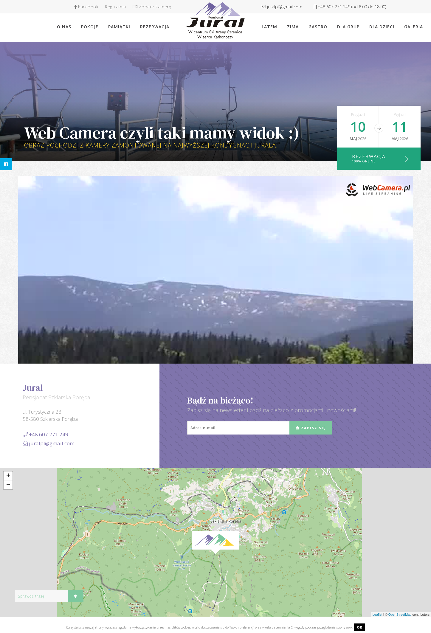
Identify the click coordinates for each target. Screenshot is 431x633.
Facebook (86, 7)
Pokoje (89, 27)
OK (359, 627)
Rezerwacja (380, 158)
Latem (269, 27)
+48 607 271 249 (350, 7)
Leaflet (377, 614)
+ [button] (8, 475)
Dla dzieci (381, 27)
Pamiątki (119, 27)
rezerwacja (154, 27)
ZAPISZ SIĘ (311, 428)
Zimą (293, 27)
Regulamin (115, 7)
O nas (64, 27)
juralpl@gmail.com (282, 7)
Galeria (413, 27)
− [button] (8, 484)
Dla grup (348, 27)
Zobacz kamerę (152, 7)
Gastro (317, 27)
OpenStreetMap (400, 614)
